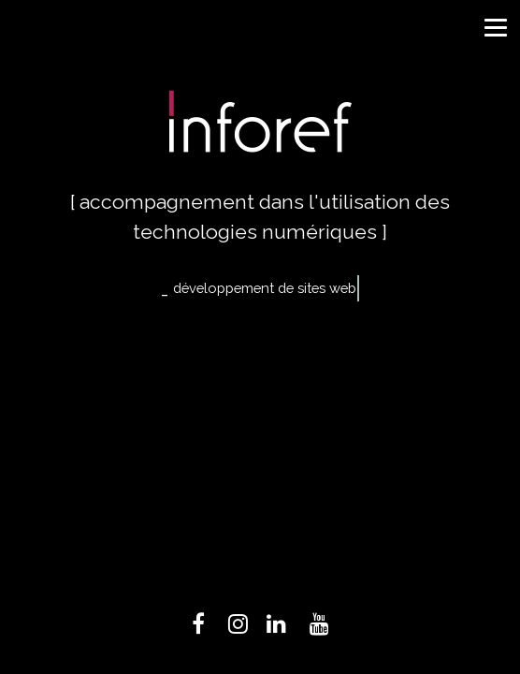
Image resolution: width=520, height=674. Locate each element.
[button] (493, 25)
